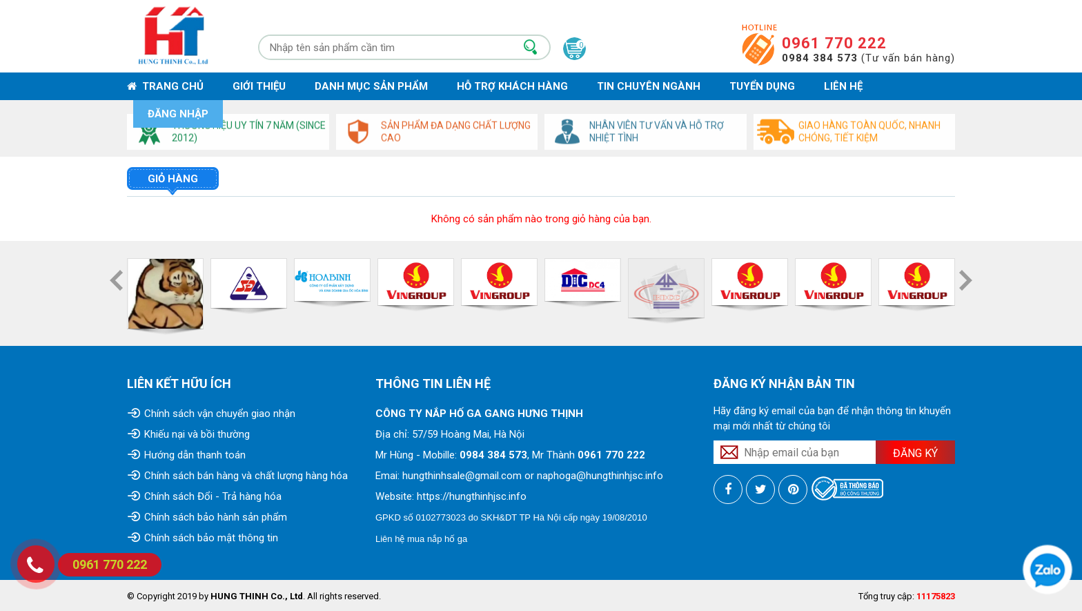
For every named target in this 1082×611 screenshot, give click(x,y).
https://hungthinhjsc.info (472, 496)
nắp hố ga (447, 539)
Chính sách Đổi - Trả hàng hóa (213, 496)
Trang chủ (165, 86)
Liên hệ (843, 86)
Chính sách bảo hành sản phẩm (215, 517)
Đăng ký (915, 453)
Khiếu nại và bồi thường (197, 434)
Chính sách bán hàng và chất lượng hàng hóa (246, 475)
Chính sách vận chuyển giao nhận (219, 413)
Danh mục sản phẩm (371, 86)
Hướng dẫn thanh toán (195, 455)
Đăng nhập (178, 114)
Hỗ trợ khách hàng (512, 86)
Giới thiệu (259, 86)
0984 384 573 (493, 455)
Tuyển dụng (762, 86)
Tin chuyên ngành (648, 86)
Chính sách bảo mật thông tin (211, 538)
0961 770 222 (834, 43)
